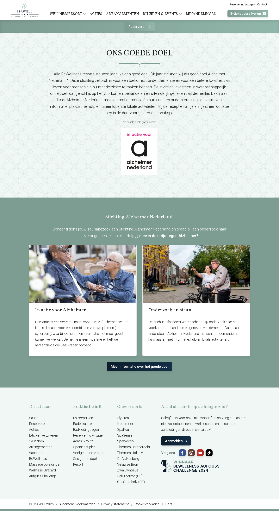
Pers (168, 504)
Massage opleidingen (45, 464)
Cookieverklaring (147, 504)
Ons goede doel (85, 459)
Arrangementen (122, 14)
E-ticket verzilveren (248, 13)
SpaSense (125, 435)
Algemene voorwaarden (77, 504)
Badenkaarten (83, 424)
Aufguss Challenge (43, 476)
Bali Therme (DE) (129, 476)
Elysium (123, 418)
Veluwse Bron (127, 464)
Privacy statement (115, 504)
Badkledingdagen (86, 429)
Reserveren (140, 26)
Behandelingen (201, 14)
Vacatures (36, 453)
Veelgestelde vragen (88, 453)
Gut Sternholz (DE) (131, 482)
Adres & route (83, 441)
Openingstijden (84, 447)
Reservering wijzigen (242, 4)
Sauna (33, 418)
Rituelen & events (162, 13)
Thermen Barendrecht (133, 447)
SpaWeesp (125, 441)
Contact (262, 4)
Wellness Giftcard (42, 470)
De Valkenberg (128, 459)
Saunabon (36, 441)
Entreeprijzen (83, 418)
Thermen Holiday (130, 453)
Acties (96, 14)
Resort (78, 464)
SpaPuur (123, 429)
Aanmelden (176, 441)
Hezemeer (125, 424)
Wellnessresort (68, 13)
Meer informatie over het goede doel (139, 366)
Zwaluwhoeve (127, 470)
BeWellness (38, 459)
